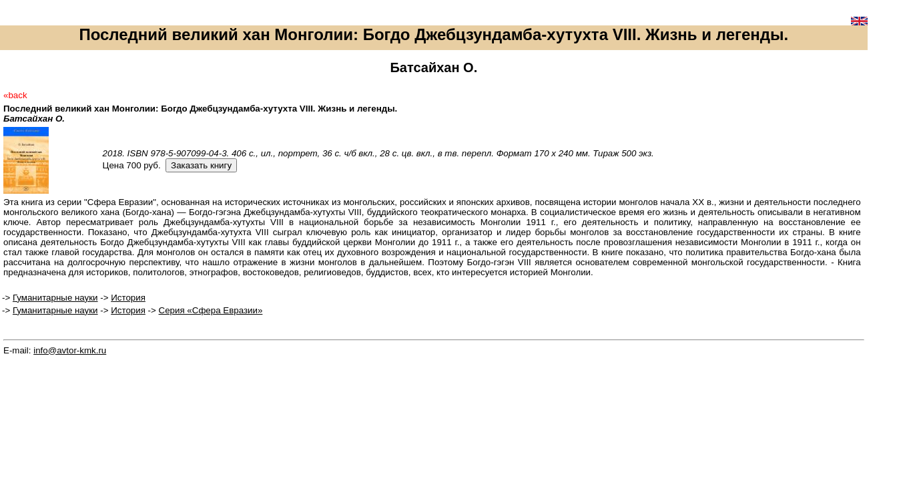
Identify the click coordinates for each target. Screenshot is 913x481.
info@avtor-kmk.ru (69, 350)
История (128, 298)
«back (15, 95)
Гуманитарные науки (55, 298)
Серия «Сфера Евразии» (211, 310)
